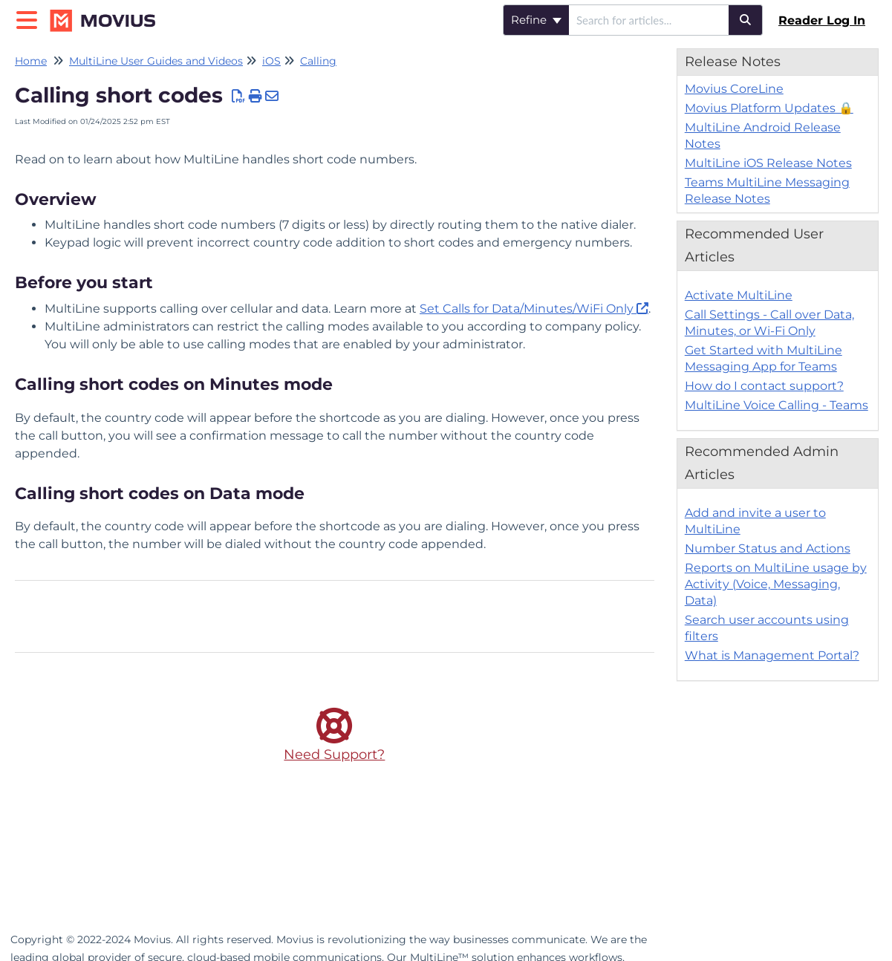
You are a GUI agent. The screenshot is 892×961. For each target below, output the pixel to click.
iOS (271, 61)
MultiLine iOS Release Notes (768, 163)
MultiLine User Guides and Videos (156, 61)
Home (31, 61)
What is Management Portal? (772, 655)
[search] (649, 20)
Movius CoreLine (734, 89)
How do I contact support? (764, 386)
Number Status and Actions (767, 548)
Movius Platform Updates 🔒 (769, 108)
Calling (318, 61)
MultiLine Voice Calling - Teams (776, 405)
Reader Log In (821, 20)
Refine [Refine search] (536, 20)
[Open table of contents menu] (29, 18)
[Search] (746, 20)
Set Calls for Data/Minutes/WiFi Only (527, 309)
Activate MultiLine (738, 295)
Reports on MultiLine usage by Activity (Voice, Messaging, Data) (776, 584)
